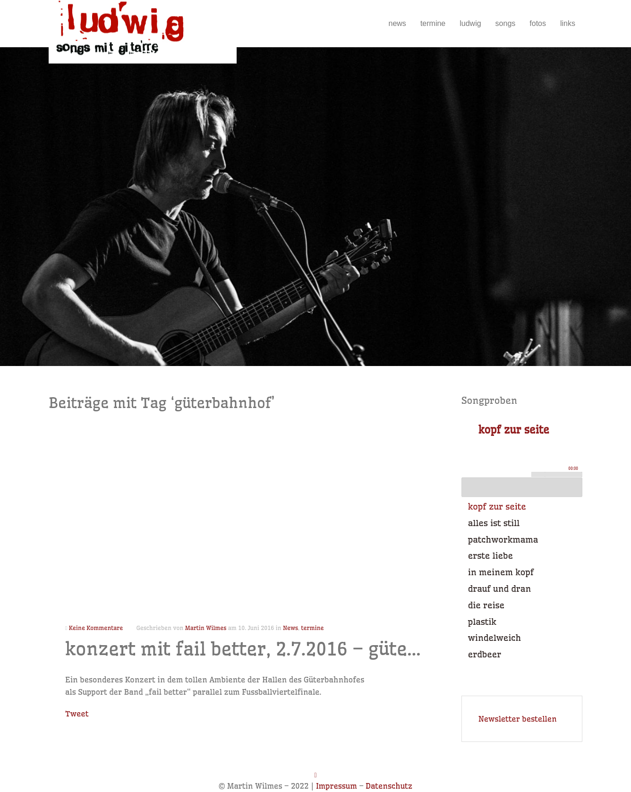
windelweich (494, 637)
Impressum (336, 786)
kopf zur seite (497, 506)
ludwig (470, 23)
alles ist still (494, 523)
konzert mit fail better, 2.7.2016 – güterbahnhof (278, 649)
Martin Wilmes (205, 627)
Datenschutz (389, 786)
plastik (482, 621)
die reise (486, 605)
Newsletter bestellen (517, 719)
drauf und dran (499, 588)
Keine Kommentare (96, 627)
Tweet (76, 713)
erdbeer (485, 654)
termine (432, 23)
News (290, 627)
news (397, 23)
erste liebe (490, 555)
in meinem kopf (501, 572)
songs (505, 23)
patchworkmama (503, 539)
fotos (537, 23)
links (567, 23)
